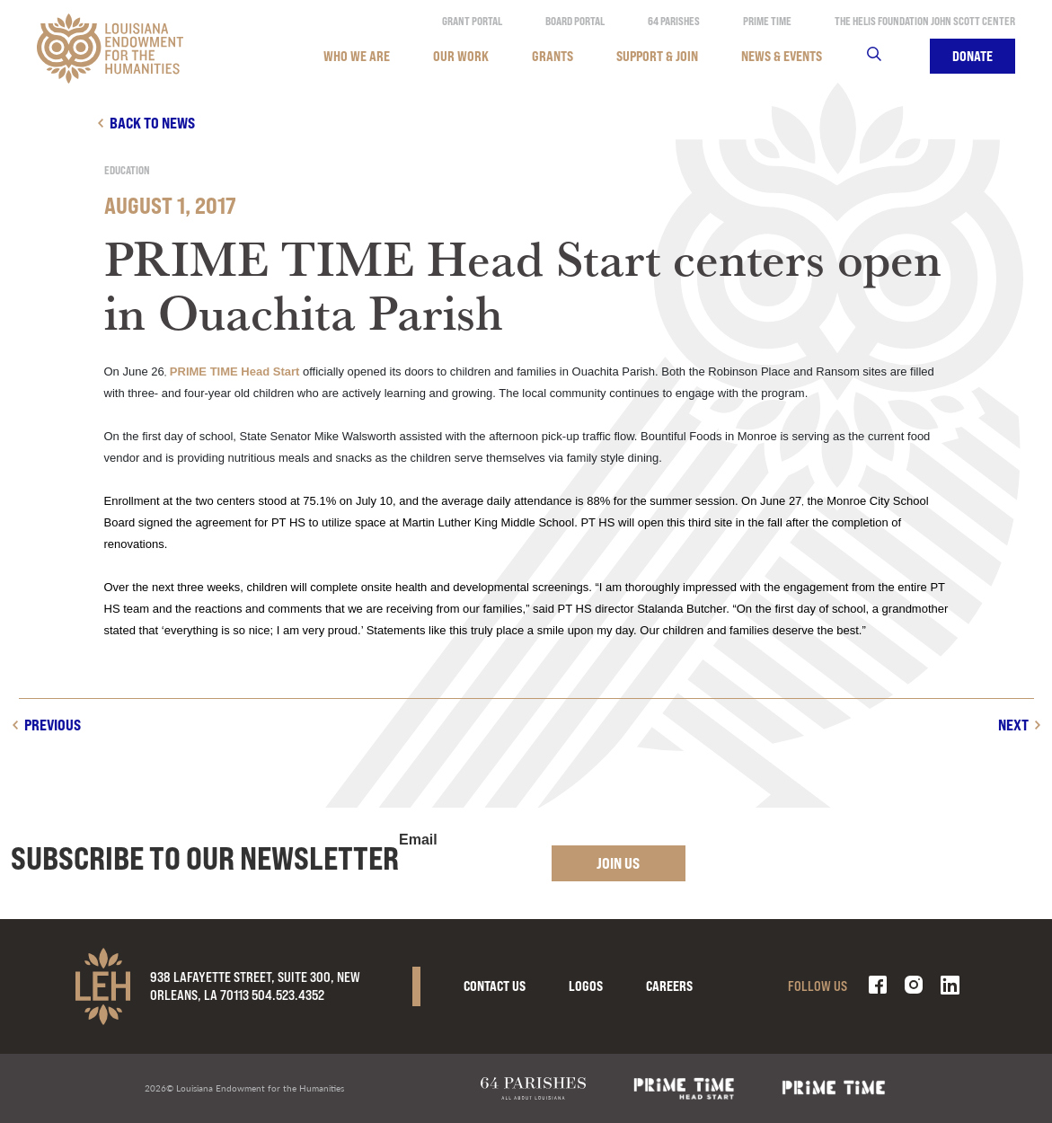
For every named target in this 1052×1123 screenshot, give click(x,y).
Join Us (618, 862)
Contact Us (495, 986)
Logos (586, 986)
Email (418, 840)
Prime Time (767, 21)
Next (1013, 724)
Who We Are (356, 56)
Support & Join (657, 56)
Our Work (461, 56)
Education (127, 170)
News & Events (781, 56)
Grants (552, 56)
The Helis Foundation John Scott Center (925, 21)
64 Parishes (674, 21)
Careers (669, 986)
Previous (52, 724)
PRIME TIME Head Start (234, 371)
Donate (972, 56)
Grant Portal (472, 21)
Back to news (152, 122)
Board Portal (575, 21)
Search (885, 56)
